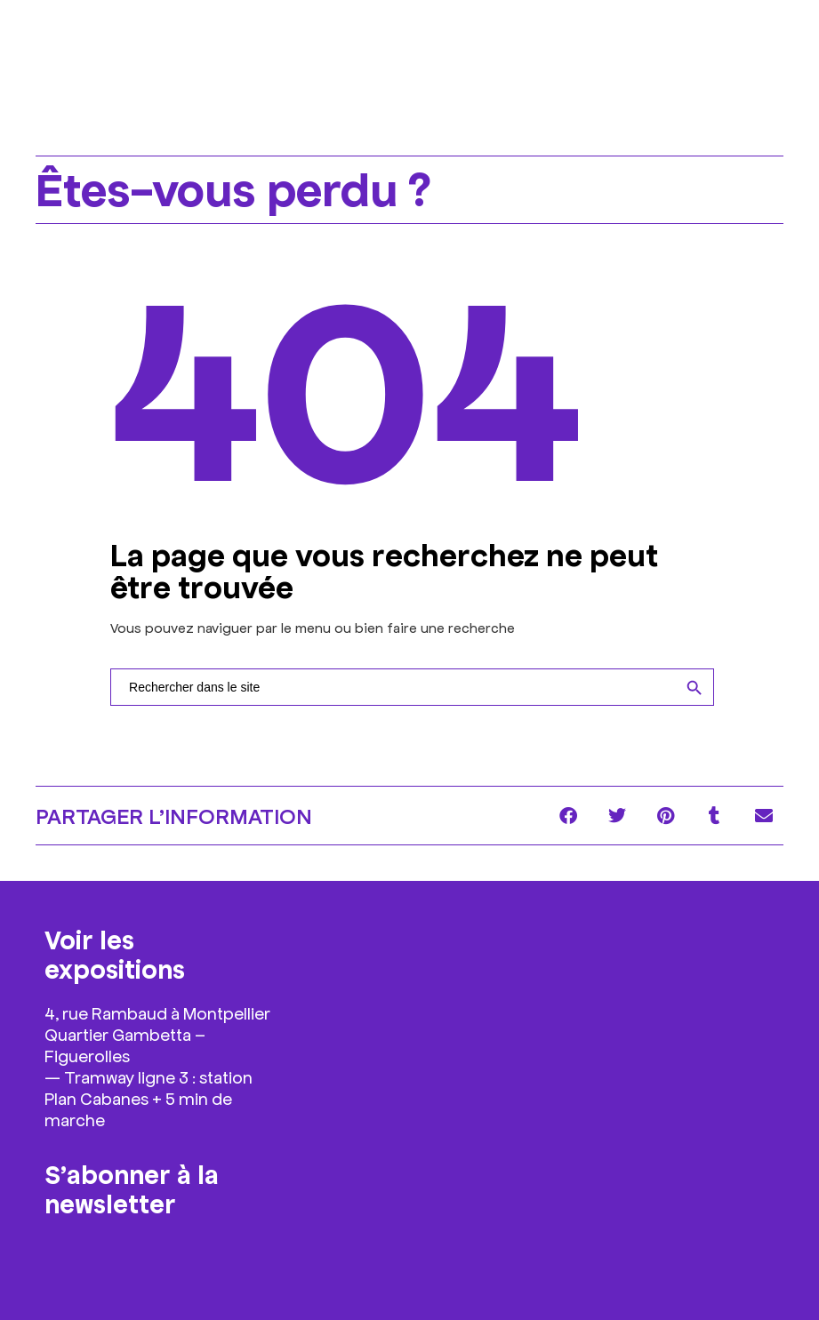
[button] (568, 816)
